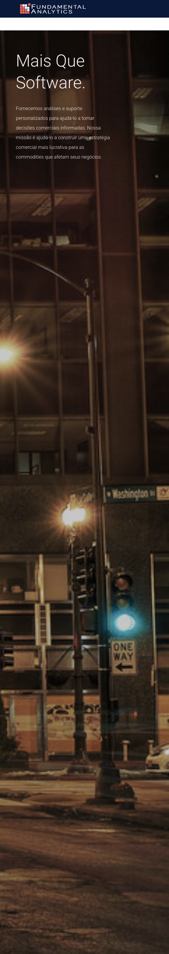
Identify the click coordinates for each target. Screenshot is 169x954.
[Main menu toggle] (160, 8)
